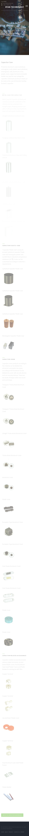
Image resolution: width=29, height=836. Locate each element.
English (2, 1)
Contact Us (17, 832)
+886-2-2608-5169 (7, 5)
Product (11, 832)
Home (2, 832)
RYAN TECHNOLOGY (14, 7)
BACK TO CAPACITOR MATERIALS (12, 816)
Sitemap (22, 832)
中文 (5, 1)
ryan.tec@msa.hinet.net (7, 3)
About (6, 832)
